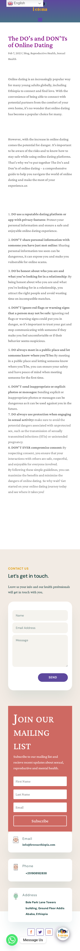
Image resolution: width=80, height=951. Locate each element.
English (16, 3)
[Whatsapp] (12, 940)
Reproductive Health (43, 53)
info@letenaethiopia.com (38, 844)
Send (53, 677)
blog (26, 53)
